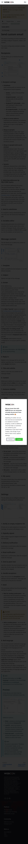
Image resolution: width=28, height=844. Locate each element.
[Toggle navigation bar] (2, 2)
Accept (19, 439)
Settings (10, 439)
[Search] (25, 2)
